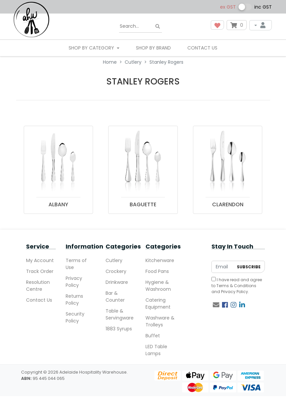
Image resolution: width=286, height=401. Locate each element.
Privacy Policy (74, 281)
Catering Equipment (158, 303)
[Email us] (216, 305)
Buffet (152, 335)
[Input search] (140, 26)
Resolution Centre (38, 285)
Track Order (39, 271)
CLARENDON (227, 204)
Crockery (116, 271)
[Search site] (157, 26)
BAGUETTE (143, 204)
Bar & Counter (115, 296)
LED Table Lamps (156, 350)
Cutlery (114, 260)
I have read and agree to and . (236, 285)
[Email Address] (223, 267)
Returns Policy (74, 299)
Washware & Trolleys (160, 321)
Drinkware (117, 282)
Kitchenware (159, 260)
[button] (217, 25)
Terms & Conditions (236, 285)
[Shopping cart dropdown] (237, 25)
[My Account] (260, 25)
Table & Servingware (120, 314)
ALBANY (58, 204)
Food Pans (157, 271)
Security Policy (75, 317)
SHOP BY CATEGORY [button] (92, 48)
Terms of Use (76, 264)
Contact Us (202, 48)
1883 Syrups (119, 328)
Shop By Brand (153, 48)
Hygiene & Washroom (158, 285)
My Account (40, 260)
